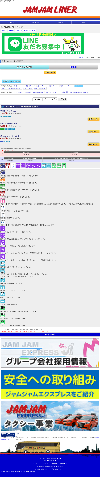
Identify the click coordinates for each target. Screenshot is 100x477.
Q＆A (83, 22)
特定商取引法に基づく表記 (54, 466)
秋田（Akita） (78, 86)
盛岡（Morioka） (43, 86)
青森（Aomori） (19, 86)
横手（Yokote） (54, 86)
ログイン (4, 30)
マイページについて (29, 30)
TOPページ (81, 57)
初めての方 (35, 22)
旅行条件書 (40, 466)
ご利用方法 (59, 22)
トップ (12, 22)
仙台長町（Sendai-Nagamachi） (12, 88)
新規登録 (11, 30)
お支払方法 (46, 464)
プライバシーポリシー (58, 469)
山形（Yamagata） (40, 88)
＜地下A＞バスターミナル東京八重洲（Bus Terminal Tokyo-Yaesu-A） (67, 92)
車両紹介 (54, 464)
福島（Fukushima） (66, 86)
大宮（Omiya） (19, 92)
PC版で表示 (50, 334)
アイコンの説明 (24, 67)
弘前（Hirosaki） (31, 86)
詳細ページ (93, 119)
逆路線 (73, 67)
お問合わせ (63, 464)
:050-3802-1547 (50, 458)
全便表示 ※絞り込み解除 (11, 81)
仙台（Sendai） (28, 88)
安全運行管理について (42, 469)
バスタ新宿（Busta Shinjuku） (34, 92)
